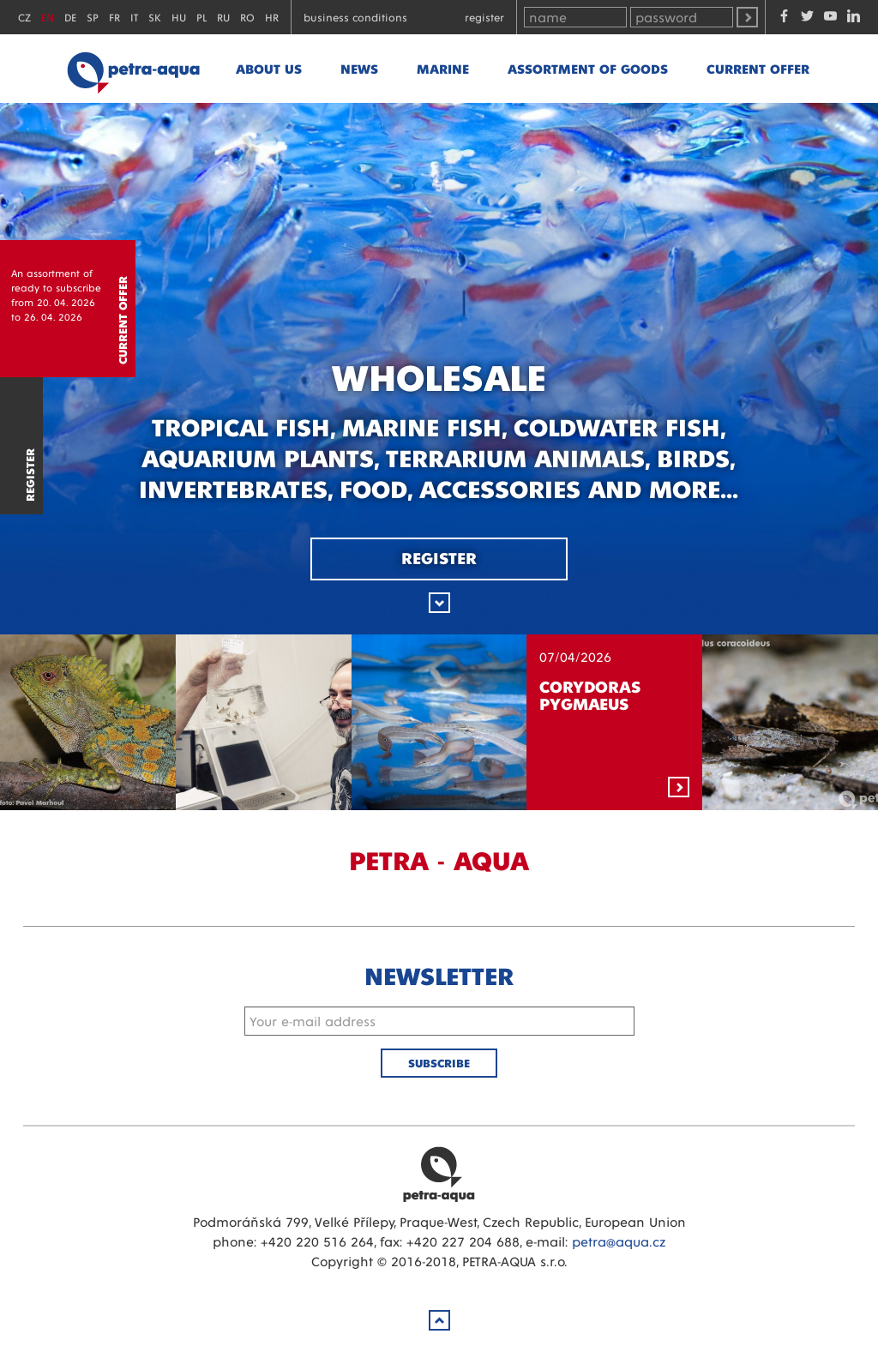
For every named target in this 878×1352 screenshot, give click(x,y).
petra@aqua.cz (618, 1241)
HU (178, 16)
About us (269, 68)
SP (93, 16)
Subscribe (439, 1062)
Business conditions (355, 16)
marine (443, 68)
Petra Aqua (439, 1174)
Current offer (758, 68)
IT (134, 16)
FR (114, 16)
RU (223, 16)
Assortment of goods (588, 68)
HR (272, 16)
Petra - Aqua (132, 68)
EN (47, 16)
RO (247, 16)
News (359, 68)
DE (70, 16)
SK (154, 16)
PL (201, 16)
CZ (24, 16)
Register (484, 16)
